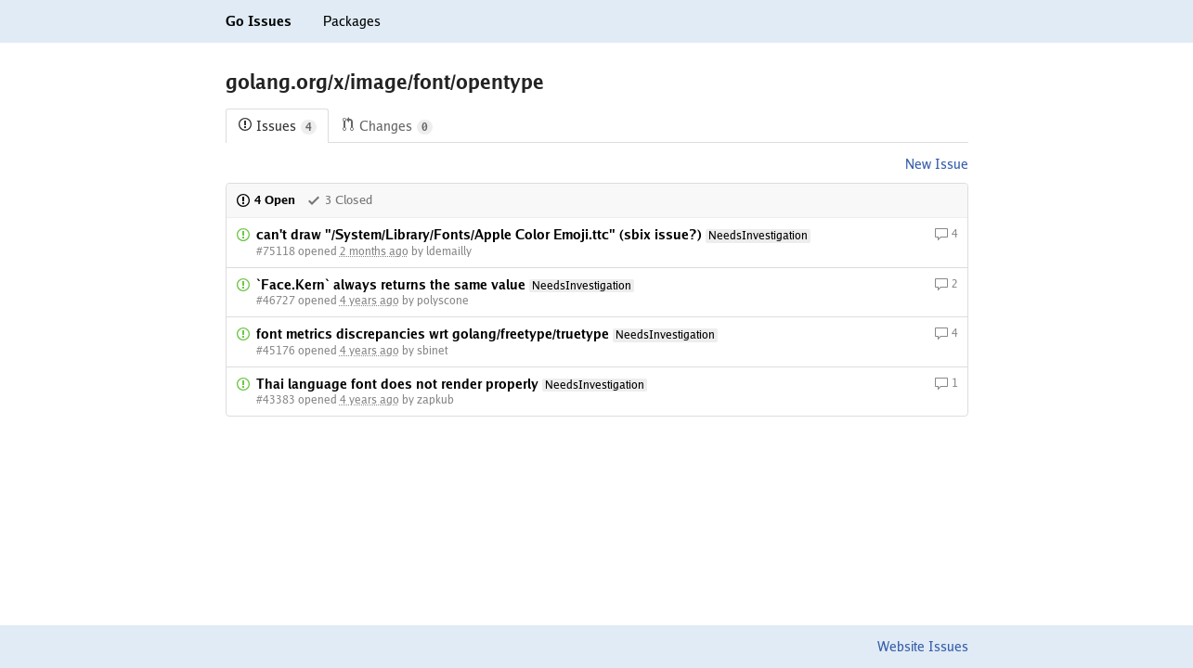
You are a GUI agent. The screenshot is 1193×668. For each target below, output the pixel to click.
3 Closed (339, 200)
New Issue (936, 164)
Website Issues (922, 646)
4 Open (265, 200)
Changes (387, 127)
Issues (277, 127)
